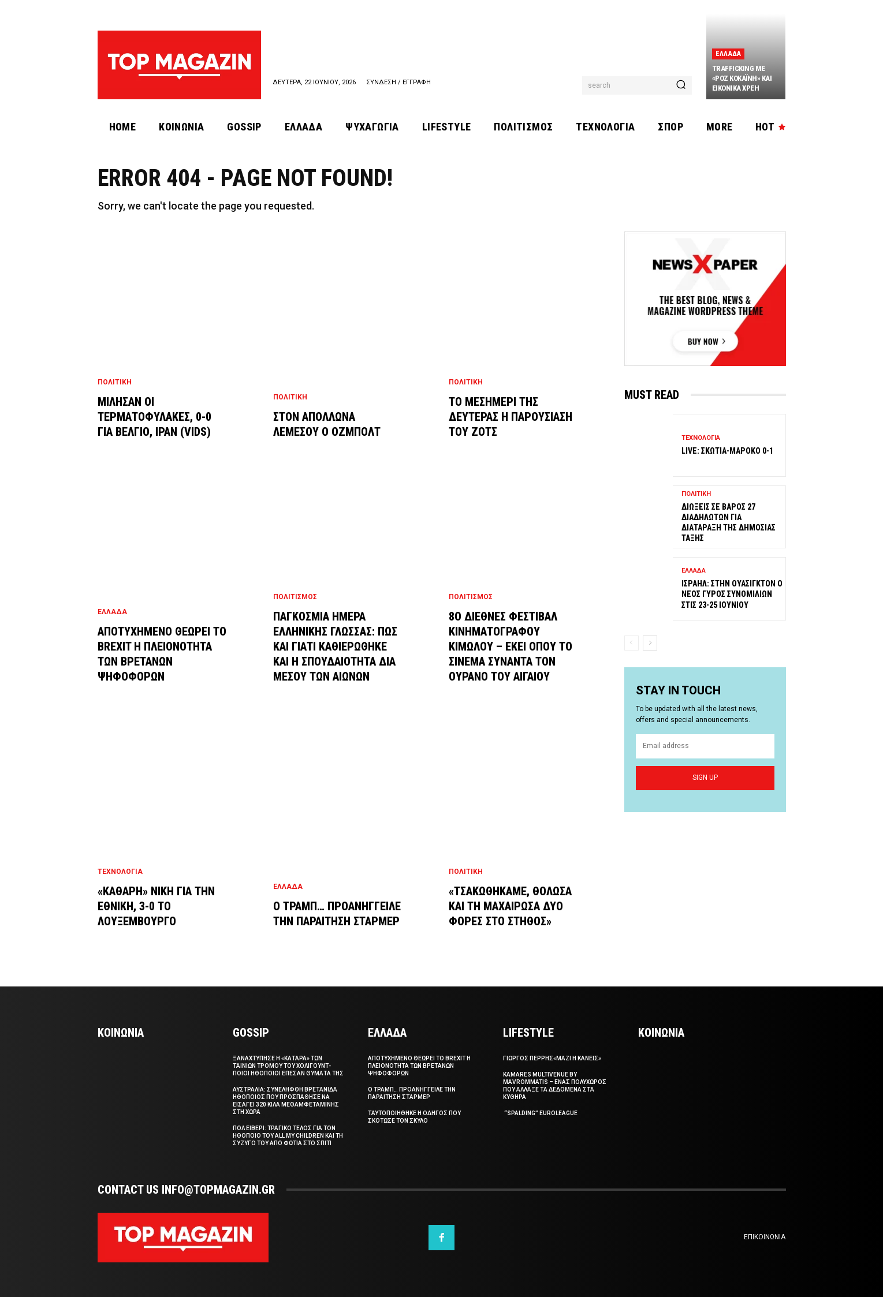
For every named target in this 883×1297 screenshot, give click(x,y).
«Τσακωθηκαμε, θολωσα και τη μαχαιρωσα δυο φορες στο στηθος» (510, 906)
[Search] (681, 85)
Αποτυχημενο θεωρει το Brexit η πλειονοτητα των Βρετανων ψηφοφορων (419, 1066)
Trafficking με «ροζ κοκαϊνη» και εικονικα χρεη (742, 78)
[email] (705, 747)
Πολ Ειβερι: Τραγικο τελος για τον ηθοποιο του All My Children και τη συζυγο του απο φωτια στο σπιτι (288, 1135)
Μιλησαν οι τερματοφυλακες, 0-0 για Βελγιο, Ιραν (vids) (154, 417)
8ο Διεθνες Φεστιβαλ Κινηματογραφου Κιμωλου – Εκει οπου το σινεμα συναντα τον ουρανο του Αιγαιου (510, 646)
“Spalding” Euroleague (540, 1113)
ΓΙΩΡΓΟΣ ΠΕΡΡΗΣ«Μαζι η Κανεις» (552, 1058)
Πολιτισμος (295, 596)
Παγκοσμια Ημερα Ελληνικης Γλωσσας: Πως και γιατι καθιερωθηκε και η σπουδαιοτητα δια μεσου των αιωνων (335, 646)
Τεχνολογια (120, 871)
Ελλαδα (728, 54)
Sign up (705, 778)
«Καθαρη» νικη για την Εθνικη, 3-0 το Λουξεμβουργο (156, 906)
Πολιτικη (115, 382)
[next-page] (650, 642)
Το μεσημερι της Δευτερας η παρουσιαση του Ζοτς (510, 417)
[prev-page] (631, 642)
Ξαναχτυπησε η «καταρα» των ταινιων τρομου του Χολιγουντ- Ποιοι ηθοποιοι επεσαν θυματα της (288, 1066)
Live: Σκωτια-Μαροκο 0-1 (727, 450)
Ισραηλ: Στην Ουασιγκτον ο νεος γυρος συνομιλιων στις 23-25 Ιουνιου (732, 594)
